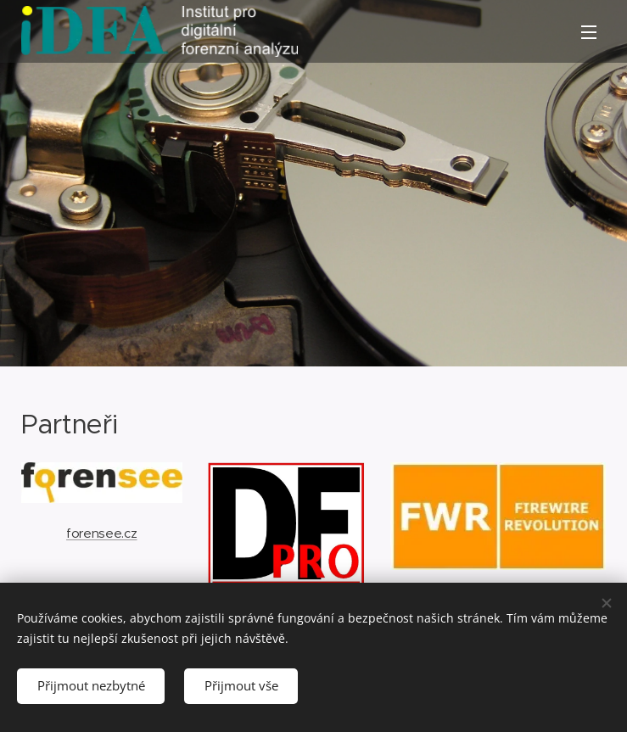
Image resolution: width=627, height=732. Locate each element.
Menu (588, 32)
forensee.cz (101, 532)
